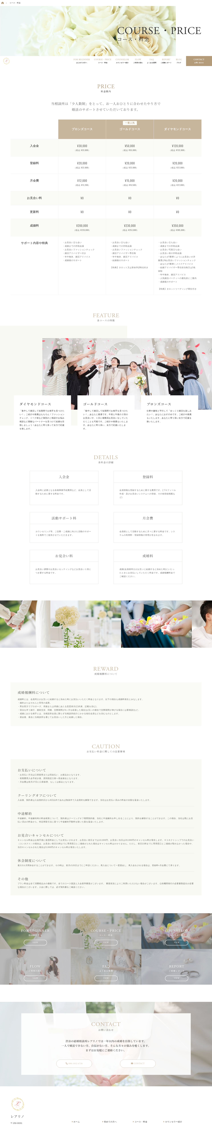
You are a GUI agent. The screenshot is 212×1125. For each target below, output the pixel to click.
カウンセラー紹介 (172, 1122)
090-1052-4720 (74, 1065)
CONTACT (199, 61)
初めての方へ (109, 1122)
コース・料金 (140, 1122)
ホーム (76, 1122)
